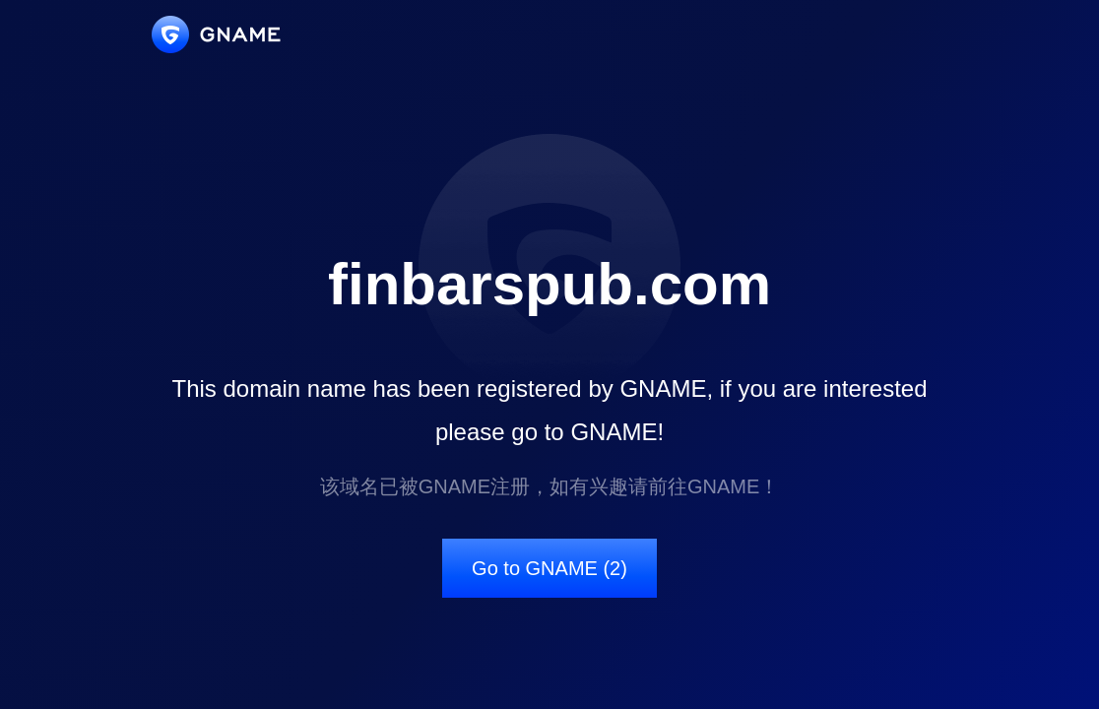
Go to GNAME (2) (549, 568)
